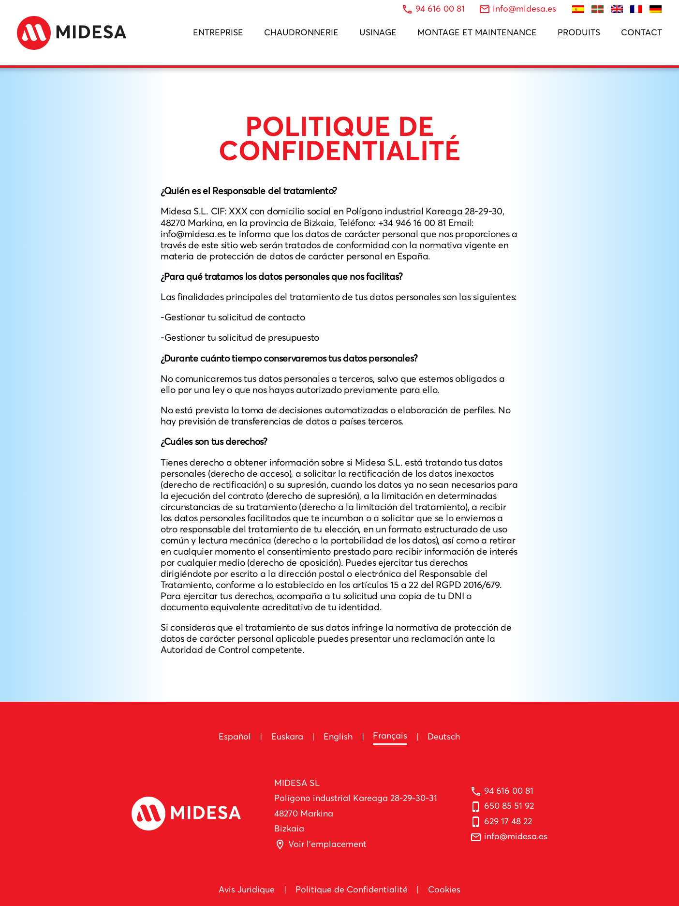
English (338, 736)
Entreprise (218, 32)
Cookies (444, 889)
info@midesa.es (515, 836)
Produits (579, 32)
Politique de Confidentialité (351, 889)
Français (390, 735)
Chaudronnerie (301, 32)
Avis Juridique (247, 889)
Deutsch (444, 736)
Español (235, 736)
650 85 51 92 (509, 805)
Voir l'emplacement (327, 843)
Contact (641, 32)
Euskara (287, 736)
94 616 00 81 (508, 790)
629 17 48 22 (508, 821)
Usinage (378, 32)
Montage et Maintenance (477, 32)
